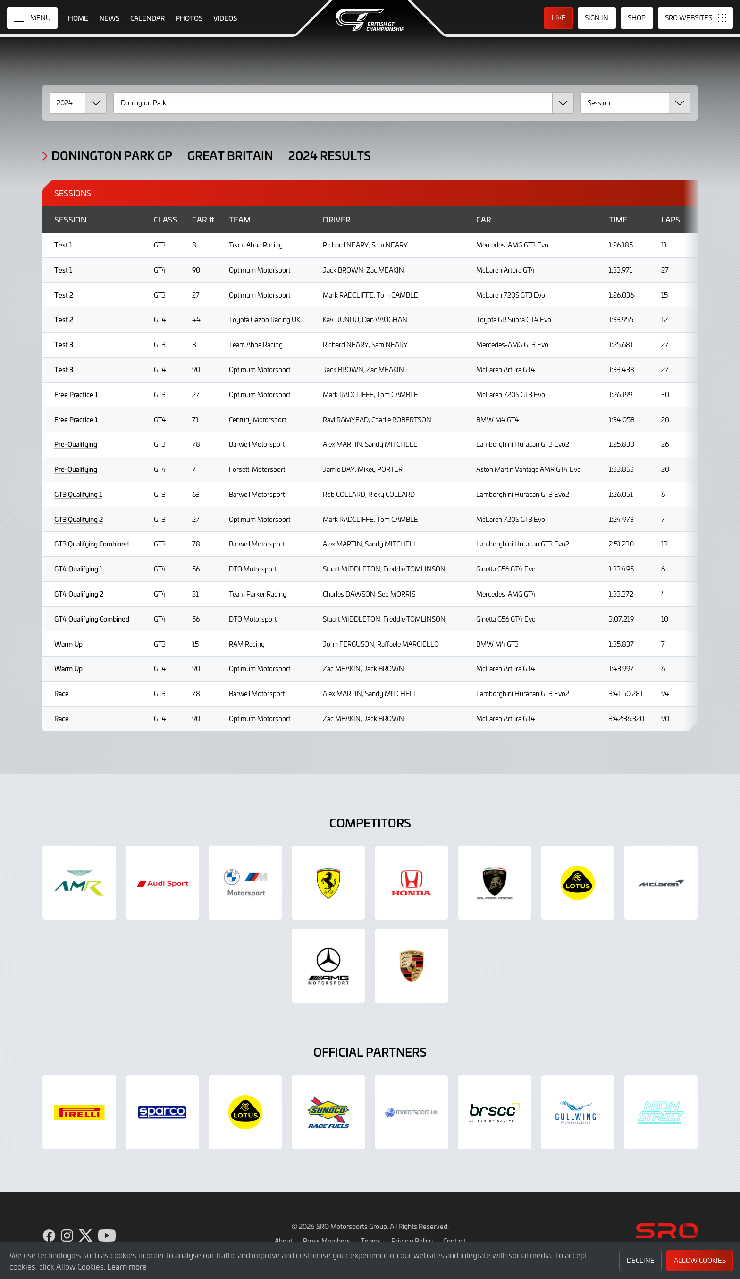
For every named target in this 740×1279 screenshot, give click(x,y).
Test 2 (63, 294)
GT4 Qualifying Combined (91, 618)
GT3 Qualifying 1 (78, 494)
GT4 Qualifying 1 (78, 568)
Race (61, 693)
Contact (454, 1240)
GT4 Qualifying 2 (78, 593)
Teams (371, 1240)
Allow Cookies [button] (700, 1260)
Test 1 (63, 244)
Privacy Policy (412, 1240)
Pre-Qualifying (75, 444)
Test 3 (63, 344)
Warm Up (68, 644)
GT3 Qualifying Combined (91, 543)
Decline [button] (641, 1260)
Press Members (326, 1240)
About (284, 1240)
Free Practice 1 (76, 394)
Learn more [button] (127, 1266)
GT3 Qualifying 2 (78, 519)
